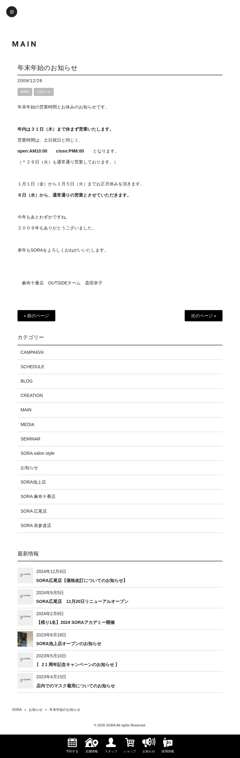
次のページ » (204, 315)
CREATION (32, 395)
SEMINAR (31, 438)
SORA (17, 709)
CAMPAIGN (32, 352)
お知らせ (44, 91)
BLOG (27, 381)
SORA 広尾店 (34, 511)
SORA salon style (38, 453)
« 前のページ (36, 315)
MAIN (25, 91)
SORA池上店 (33, 481)
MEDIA (27, 424)
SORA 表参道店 (36, 525)
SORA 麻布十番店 (38, 496)
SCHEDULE (32, 366)
